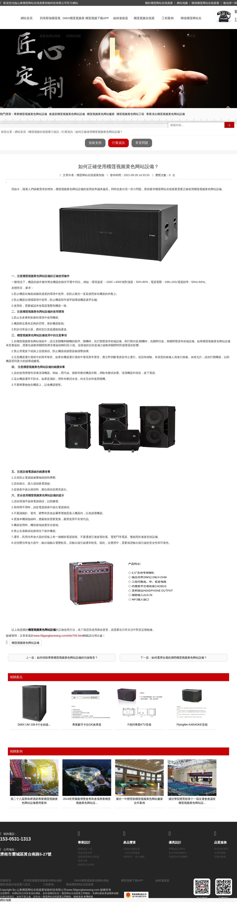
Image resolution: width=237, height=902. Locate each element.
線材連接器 (120, 18)
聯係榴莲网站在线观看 (205, 3)
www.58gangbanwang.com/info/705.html (58, 635)
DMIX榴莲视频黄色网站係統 (74, 22)
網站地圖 (182, 3)
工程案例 (168, 18)
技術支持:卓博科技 (83, 896)
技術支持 (95, 142)
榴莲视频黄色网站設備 (25, 642)
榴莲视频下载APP (97, 18)
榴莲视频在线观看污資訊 (144, 22)
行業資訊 (67, 131)
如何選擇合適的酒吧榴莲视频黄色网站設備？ (179, 657)
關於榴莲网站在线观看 (159, 3)
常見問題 (141, 142)
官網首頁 (5, 880)
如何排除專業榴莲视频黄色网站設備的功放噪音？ (67, 657)
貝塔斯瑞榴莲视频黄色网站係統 (50, 22)
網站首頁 (27, 18)
